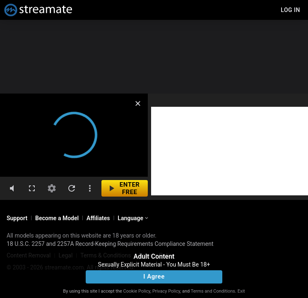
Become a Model (57, 218)
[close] (138, 103)
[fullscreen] (32, 188)
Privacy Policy (166, 291)
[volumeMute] (12, 188)
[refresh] (72, 188)
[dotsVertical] (90, 188)
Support (17, 218)
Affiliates (98, 218)
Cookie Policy (136, 291)
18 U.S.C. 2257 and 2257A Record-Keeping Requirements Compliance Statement (110, 243)
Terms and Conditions (213, 291)
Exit (241, 291)
